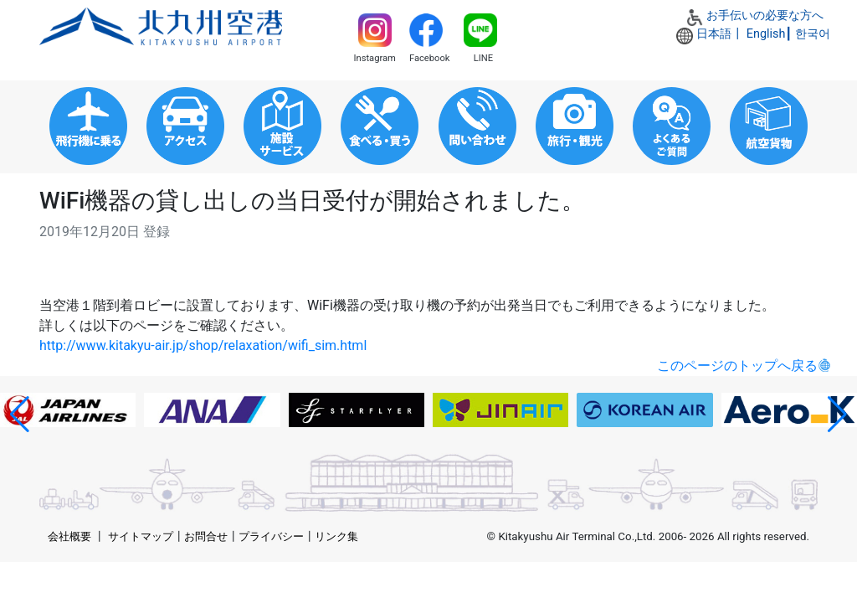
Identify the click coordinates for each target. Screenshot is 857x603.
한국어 (812, 34)
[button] (19, 414)
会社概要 (69, 536)
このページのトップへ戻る (737, 366)
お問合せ (206, 536)
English (766, 34)
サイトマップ (140, 536)
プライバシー (271, 536)
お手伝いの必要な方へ (765, 15)
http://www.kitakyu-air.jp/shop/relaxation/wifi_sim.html (203, 345)
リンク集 (336, 536)
